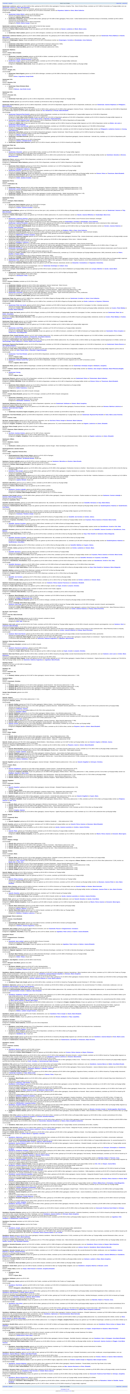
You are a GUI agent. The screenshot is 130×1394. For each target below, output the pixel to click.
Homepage (63, 1389)
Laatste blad (124, 3)
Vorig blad (10, 3)
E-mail (67, 1389)
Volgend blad (118, 3)
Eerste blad (5, 3)
